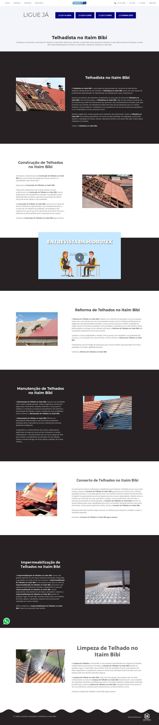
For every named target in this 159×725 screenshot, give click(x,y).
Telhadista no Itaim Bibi (47, 716)
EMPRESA (17, 3)
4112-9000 (142, 3)
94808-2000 (152, 3)
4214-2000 (132, 3)
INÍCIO (7, 3)
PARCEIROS (39, 3)
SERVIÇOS (27, 3)
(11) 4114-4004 (121, 3)
